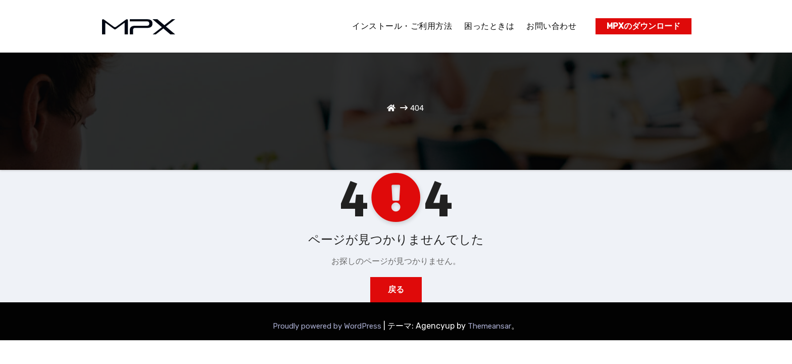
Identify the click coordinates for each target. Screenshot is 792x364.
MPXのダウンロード (643, 26)
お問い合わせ (551, 26)
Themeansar (489, 326)
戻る (396, 289)
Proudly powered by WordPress (328, 326)
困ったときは (489, 26)
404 (417, 108)
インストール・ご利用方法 (402, 26)
